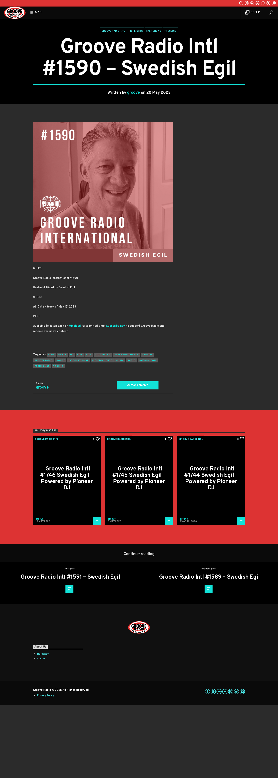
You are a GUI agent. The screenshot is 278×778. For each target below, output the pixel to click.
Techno (58, 439)
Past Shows (153, 67)
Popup (252, 13)
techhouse (42, 439)
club (51, 428)
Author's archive (137, 458)
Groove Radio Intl (113, 67)
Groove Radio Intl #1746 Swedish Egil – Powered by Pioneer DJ (67, 552)
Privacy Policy (45, 769)
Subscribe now (115, 399)
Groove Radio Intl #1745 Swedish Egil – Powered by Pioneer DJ (139, 552)
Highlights (136, 67)
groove (133, 129)
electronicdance (127, 428)
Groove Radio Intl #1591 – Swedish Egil (70, 650)
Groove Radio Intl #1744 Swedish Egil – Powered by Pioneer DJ (211, 552)
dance (62, 428)
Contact (42, 731)
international (79, 433)
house (60, 433)
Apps (38, 12)
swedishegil (147, 433)
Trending (170, 67)
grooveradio (43, 433)
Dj (71, 428)
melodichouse (102, 433)
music (120, 433)
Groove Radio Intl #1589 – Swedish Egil (209, 650)
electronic (103, 428)
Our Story (43, 727)
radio (131, 433)
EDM (80, 428)
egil (89, 428)
